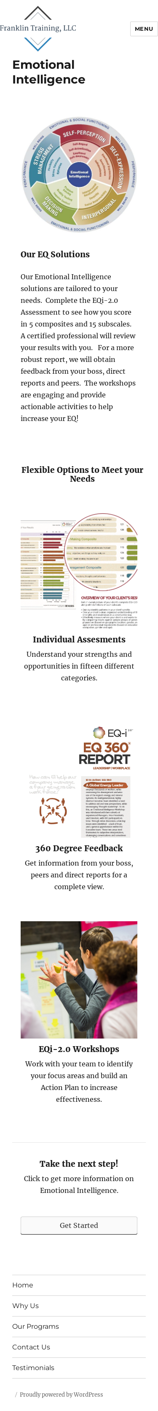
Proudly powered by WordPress (61, 1394)
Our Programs (35, 1326)
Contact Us (31, 1347)
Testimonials (33, 1368)
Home (22, 1285)
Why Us (25, 1306)
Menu (144, 28)
